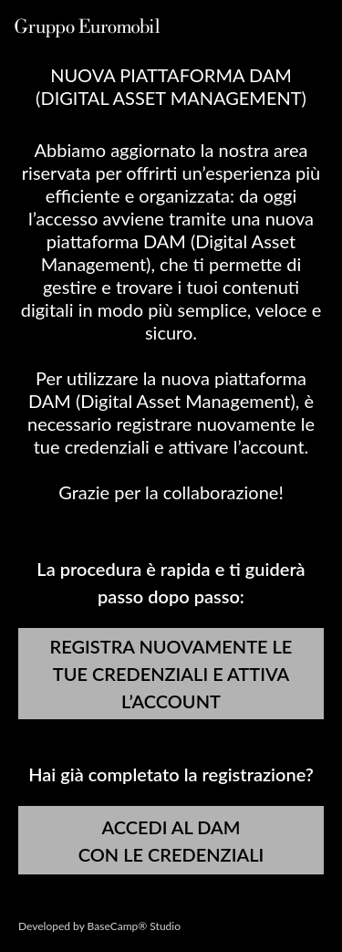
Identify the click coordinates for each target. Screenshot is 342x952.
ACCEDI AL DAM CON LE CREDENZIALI (171, 840)
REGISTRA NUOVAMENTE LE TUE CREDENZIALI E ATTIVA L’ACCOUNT (171, 673)
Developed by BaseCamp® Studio (99, 926)
